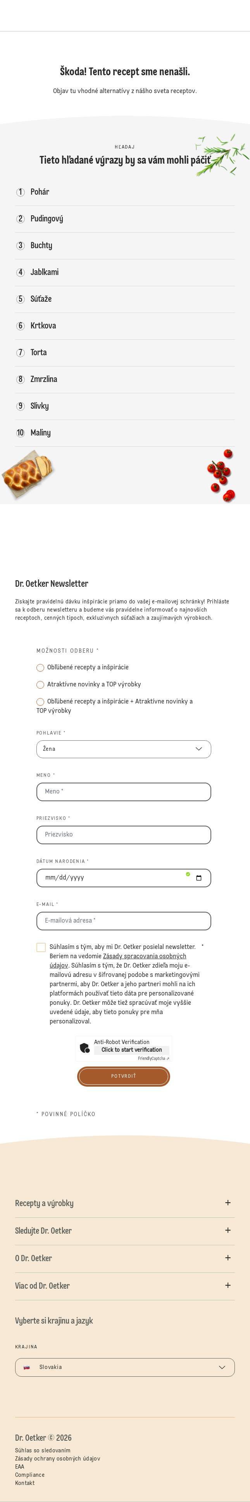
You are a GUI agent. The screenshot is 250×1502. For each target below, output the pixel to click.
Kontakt (24, 1483)
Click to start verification (132, 1050)
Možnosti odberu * (68, 651)
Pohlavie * (51, 733)
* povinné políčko (66, 1114)
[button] (125, 1203)
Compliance (30, 1475)
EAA (19, 1467)
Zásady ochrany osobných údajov (57, 1459)
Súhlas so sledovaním (43, 1451)
